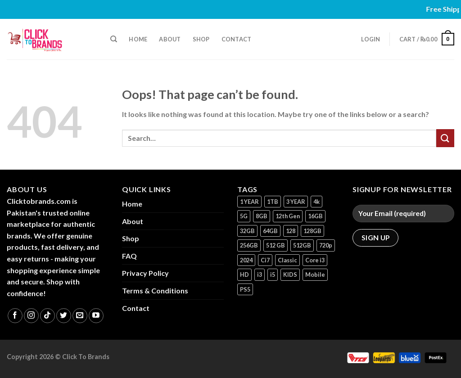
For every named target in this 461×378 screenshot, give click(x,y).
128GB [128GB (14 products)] (312, 230)
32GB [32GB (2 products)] (247, 230)
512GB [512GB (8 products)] (302, 245)
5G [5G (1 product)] (244, 216)
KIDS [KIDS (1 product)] (290, 274)
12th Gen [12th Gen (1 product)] (288, 216)
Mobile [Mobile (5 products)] (315, 274)
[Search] (113, 39)
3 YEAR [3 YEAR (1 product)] (295, 201)
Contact (236, 39)
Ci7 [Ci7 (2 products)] (265, 260)
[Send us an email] (79, 315)
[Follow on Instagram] (31, 315)
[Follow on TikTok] (47, 315)
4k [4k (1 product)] (316, 201)
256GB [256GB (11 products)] (249, 245)
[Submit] (445, 138)
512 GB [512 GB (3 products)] (275, 245)
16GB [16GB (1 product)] (315, 216)
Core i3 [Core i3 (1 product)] (315, 260)
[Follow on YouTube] (96, 315)
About (170, 39)
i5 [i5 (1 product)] (272, 274)
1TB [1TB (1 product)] (272, 201)
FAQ (129, 256)
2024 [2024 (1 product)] (246, 260)
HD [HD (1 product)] (244, 274)
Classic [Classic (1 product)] (287, 260)
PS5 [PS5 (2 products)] (245, 289)
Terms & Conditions (155, 290)
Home (138, 39)
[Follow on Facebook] (15, 315)
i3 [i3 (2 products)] (259, 274)
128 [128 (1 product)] (290, 230)
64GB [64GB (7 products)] (270, 230)
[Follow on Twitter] (63, 315)
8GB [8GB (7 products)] (261, 216)
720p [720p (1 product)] (325, 245)
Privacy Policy (145, 273)
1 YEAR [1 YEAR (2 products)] (249, 201)
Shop (201, 39)
